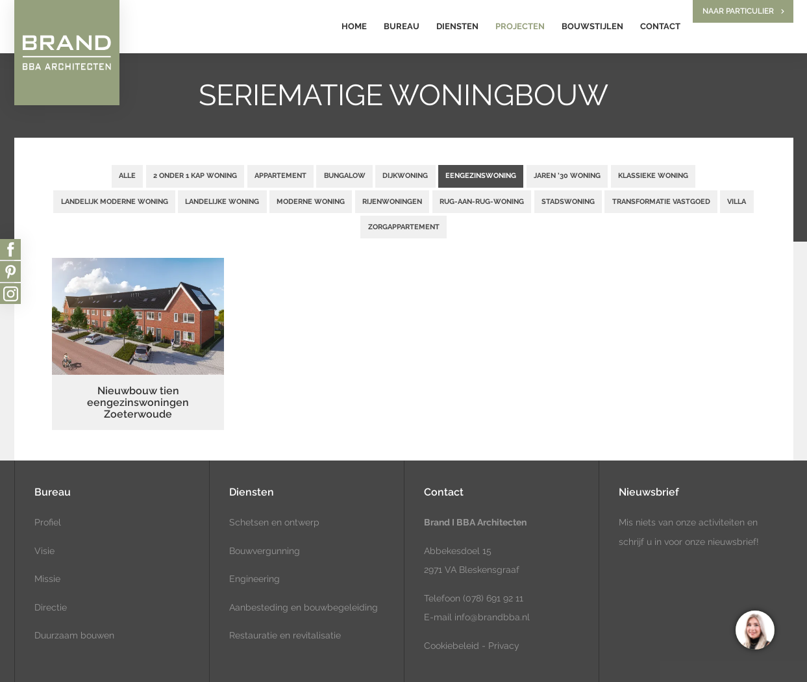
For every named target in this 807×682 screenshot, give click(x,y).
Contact (660, 26)
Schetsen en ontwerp (274, 522)
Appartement (280, 175)
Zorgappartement (404, 226)
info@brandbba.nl (492, 617)
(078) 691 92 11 (491, 598)
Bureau (401, 26)
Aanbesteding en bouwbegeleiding (303, 607)
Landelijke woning (222, 201)
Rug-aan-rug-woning (482, 201)
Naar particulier (738, 11)
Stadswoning (568, 201)
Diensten (457, 26)
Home (354, 26)
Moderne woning (311, 201)
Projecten (520, 26)
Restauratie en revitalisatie (285, 635)
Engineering (254, 579)
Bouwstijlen (592, 26)
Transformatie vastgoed (661, 201)
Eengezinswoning (480, 175)
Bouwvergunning (264, 551)
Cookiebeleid (451, 645)
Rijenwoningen (392, 201)
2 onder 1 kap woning (195, 175)
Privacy (503, 645)
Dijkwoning (405, 175)
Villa (736, 201)
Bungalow (345, 175)
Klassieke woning (653, 175)
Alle (127, 175)
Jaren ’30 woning (567, 175)
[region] (754, 629)
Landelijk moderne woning (114, 201)
